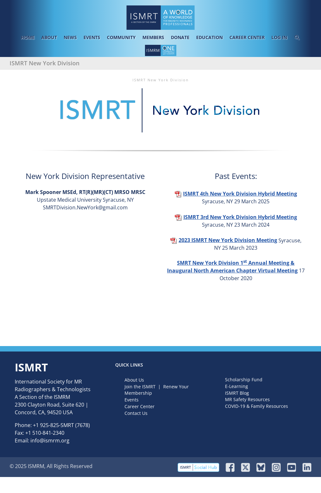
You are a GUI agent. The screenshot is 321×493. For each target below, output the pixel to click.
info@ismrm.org (49, 440)
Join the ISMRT (140, 387)
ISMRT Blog (237, 393)
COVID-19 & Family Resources (256, 406)
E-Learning (236, 386)
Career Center (139, 406)
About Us (134, 380)
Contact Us (136, 413)
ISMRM (62, 396)
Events (131, 400)
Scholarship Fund (243, 379)
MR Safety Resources (247, 399)
